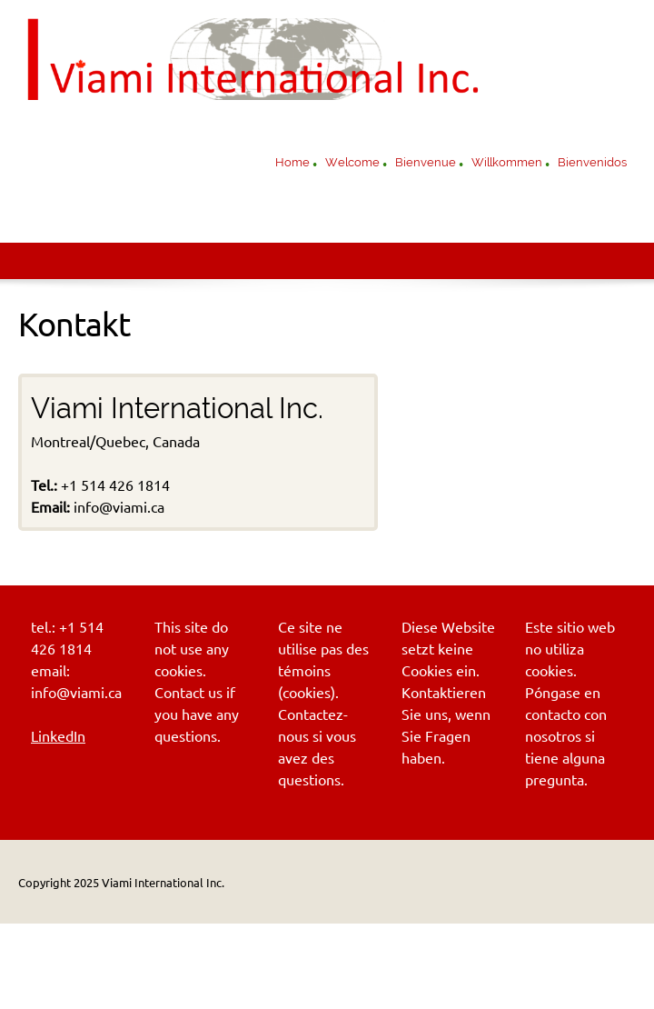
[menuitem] (292, 164)
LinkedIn (58, 736)
